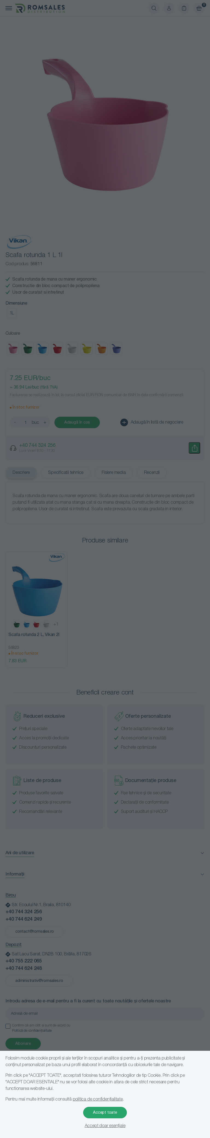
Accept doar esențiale (105, 1126)
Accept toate (105, 1112)
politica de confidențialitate (98, 1099)
